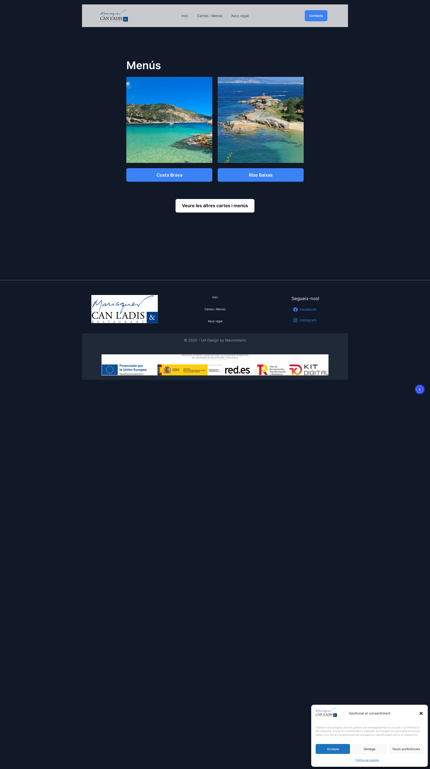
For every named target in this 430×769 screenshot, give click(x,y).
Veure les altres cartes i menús (215, 205)
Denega (369, 749)
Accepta (333, 749)
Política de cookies (367, 760)
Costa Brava (169, 175)
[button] (421, 713)
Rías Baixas (261, 175)
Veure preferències (406, 749)
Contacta (316, 16)
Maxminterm (235, 340)
